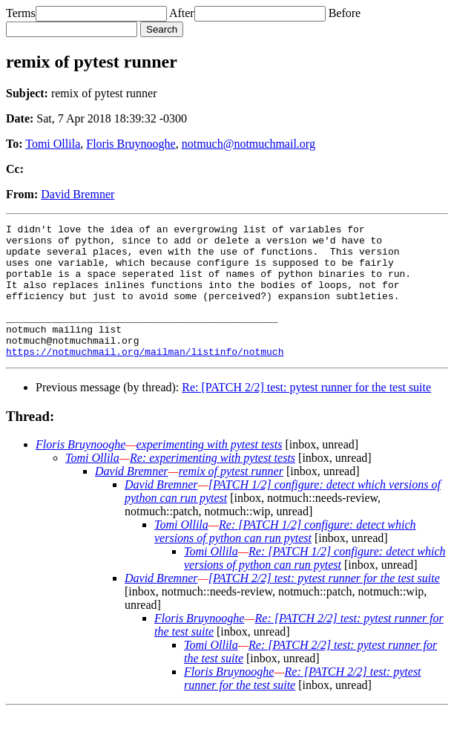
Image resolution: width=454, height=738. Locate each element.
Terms (21, 13)
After (181, 13)
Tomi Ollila (52, 143)
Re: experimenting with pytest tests (212, 484)
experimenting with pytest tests (209, 471)
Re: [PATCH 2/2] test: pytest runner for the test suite (306, 414)
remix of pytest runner (231, 498)
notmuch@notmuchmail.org (248, 143)
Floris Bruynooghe (130, 143)
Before (345, 13)
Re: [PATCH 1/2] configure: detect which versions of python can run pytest (285, 558)
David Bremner (77, 194)
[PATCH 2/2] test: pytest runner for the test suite (324, 604)
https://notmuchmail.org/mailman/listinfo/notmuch (144, 378)
